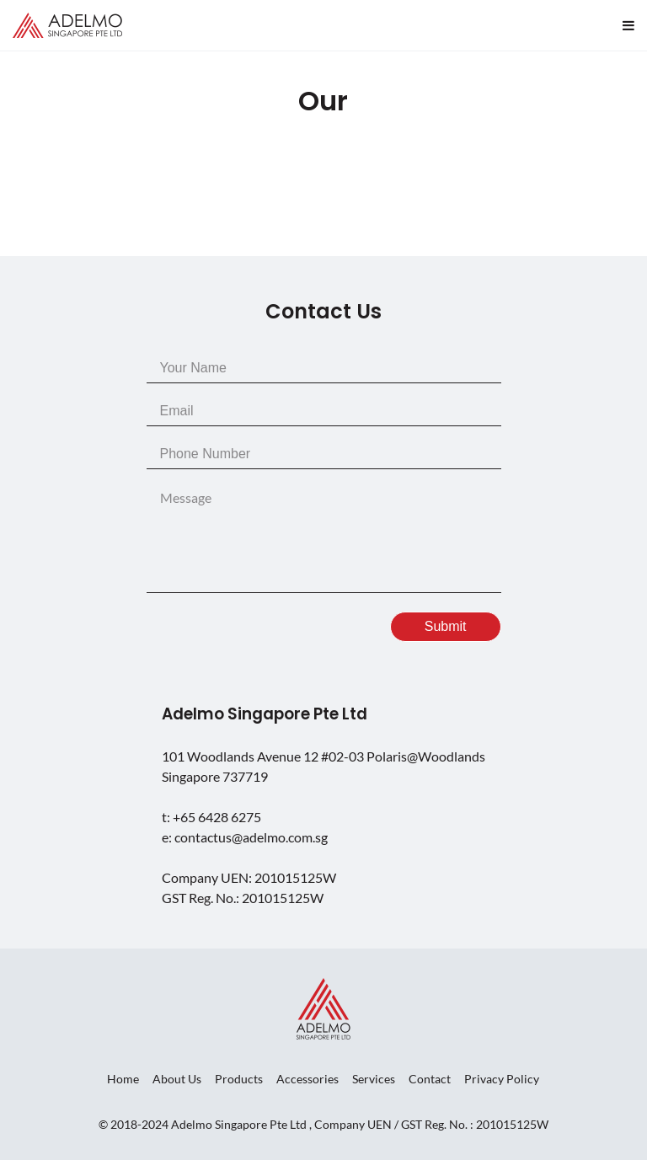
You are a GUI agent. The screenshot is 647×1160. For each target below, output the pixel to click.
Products (239, 1079)
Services (373, 1079)
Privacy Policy (501, 1079)
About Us (176, 1079)
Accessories (307, 1079)
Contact (430, 1079)
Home (123, 1079)
